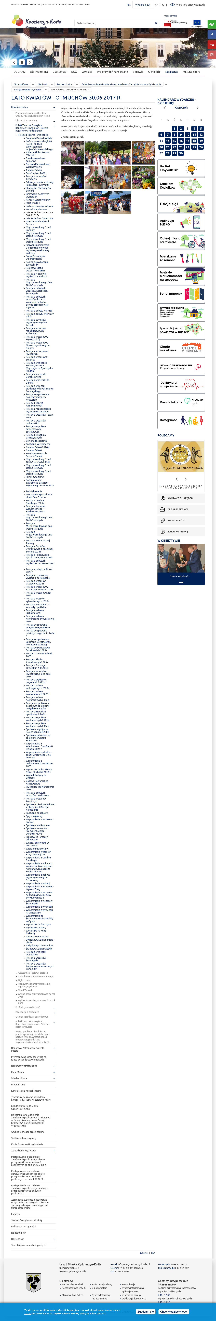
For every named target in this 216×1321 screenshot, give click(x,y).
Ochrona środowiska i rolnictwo (32, 1016)
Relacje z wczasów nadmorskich (36, 422)
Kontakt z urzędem (180, 498)
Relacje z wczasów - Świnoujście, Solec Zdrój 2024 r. (38, 674)
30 (181, 153)
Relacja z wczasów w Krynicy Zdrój (37, 338)
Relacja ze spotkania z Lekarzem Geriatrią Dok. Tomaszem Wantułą (38, 642)
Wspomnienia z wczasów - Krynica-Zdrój (40, 888)
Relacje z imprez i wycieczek (27, 90)
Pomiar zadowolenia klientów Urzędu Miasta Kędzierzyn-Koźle (33, 114)
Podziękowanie (34, 491)
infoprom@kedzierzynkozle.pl (134, 1264)
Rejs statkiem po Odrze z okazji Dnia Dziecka (39, 496)
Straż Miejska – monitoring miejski (28, 1245)
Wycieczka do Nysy (36, 927)
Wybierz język (142, 4)
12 (201, 134)
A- (163, 5)
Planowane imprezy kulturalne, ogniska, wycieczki (34, 985)
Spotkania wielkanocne (38, 825)
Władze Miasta (19, 1078)
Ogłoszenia (24, 980)
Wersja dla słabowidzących (190, 4)
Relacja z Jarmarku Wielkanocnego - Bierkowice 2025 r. (35, 509)
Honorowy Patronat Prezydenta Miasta (27, 1049)
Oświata (87, 71)
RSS (129, 4)
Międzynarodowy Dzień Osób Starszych (38, 234)
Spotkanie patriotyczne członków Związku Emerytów (38, 738)
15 (174, 140)
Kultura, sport (191, 71)
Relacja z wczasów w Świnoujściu (37, 352)
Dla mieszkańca (64, 84)
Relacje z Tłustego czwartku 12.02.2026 (37, 666)
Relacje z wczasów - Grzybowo (36, 177)
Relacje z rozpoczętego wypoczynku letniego (38, 410)
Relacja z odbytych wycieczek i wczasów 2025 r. (40, 563)
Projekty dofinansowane (112, 71)
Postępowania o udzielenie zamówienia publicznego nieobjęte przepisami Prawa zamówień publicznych (29, 1189)
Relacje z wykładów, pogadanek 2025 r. (36, 681)
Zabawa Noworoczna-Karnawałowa (37, 782)
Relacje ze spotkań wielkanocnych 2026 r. (37, 724)
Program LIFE (18, 1084)
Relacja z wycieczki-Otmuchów (36, 953)
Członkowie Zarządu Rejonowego (35, 976)
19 (201, 140)
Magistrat (171, 71)
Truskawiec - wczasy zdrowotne (37, 838)
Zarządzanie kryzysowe (23, 1150)
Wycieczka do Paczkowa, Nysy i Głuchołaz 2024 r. (39, 770)
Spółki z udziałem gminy (23, 1138)
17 (187, 140)
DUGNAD (19, 71)
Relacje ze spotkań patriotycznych (36, 436)
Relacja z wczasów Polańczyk (36, 800)
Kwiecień (181, 107)
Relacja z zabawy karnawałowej (35, 611)
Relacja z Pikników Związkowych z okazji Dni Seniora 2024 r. (39, 549)
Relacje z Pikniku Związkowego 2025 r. (37, 660)
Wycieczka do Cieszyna (38, 924)
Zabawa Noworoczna (37, 936)
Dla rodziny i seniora (26, 120)
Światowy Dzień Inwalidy (39, 138)
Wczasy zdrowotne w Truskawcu (37, 844)
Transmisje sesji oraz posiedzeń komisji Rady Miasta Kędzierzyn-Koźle (31, 1098)
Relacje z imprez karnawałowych (34, 404)
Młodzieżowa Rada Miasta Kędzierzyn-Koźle (24, 1107)
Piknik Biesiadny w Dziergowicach (35, 257)
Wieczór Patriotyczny (37, 848)
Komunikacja (128, 1284)
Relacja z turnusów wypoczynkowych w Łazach (36, 322)
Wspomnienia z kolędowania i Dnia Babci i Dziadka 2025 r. (39, 746)
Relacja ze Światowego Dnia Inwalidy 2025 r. (38, 649)
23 (181, 147)
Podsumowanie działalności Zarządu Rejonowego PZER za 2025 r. (40, 484)
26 (201, 147)
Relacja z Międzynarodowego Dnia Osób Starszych (39, 282)
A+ (156, 5)
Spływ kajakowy (34, 816)
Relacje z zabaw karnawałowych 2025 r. (38, 692)
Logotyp (15, 1214)
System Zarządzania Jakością (26, 1220)
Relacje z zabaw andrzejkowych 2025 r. (38, 687)
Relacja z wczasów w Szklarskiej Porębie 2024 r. (39, 588)
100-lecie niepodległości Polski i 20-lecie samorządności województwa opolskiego (39, 145)
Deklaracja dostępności (23, 1226)
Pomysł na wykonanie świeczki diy (37, 263)
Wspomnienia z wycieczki (39, 906)
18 (194, 140)
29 (174, 153)
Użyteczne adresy (131, 1295)
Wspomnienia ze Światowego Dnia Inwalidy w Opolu (39, 919)
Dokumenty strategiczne (24, 1066)
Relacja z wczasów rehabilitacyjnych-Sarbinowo (36, 331)
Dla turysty (59, 71)
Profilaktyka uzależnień (28, 1007)
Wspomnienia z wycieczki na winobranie (39, 911)
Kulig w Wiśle (33, 203)
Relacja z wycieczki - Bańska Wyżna (36, 375)
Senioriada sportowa (36, 440)
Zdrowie (138, 71)
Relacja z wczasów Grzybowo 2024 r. (36, 582)
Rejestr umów (18, 1232)
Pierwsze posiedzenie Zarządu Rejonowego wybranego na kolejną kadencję (37, 249)
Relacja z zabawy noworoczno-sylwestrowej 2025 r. (40, 619)
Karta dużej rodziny (102, 1284)
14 (167, 140)
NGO (74, 71)
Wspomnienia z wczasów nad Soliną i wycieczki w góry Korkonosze (39, 895)
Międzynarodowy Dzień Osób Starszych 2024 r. (38, 460)
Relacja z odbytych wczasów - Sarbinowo (37, 794)
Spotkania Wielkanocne (38, 444)
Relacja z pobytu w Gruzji (39, 310)
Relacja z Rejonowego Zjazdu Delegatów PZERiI (39, 556)
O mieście (154, 71)
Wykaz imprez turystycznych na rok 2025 (36, 995)
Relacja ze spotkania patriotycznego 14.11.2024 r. (40, 633)
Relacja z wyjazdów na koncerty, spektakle (37, 606)
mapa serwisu (170, 16)
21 (167, 147)
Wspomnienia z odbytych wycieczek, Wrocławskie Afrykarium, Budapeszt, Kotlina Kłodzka (39, 867)
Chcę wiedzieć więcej (173, 1311)
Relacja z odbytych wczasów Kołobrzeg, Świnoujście (37, 291)
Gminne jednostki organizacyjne (28, 1132)
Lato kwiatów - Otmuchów (39, 218)
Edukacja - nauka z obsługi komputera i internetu (39, 183)
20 (161, 147)
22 (174, 147)
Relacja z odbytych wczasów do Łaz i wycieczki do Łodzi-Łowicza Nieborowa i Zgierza (37, 302)
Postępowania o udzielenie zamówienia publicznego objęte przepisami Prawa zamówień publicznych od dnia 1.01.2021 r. (28, 1175)
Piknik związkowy (35, 477)
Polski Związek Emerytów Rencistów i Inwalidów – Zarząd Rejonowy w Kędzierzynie (121, 84)
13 (171, 488)
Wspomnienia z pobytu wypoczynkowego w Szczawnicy (38, 877)
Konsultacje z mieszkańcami (26, 1090)
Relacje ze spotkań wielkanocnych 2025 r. (37, 719)
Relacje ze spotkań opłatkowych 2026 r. (36, 713)
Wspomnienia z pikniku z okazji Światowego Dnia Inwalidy (39, 755)
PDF (153, 1253)
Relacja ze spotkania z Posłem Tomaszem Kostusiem (37, 397)
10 (187, 134)
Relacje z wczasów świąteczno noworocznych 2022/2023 (40, 966)
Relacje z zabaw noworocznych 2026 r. (37, 698)
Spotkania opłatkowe (37, 813)
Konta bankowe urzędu (74, 1288)
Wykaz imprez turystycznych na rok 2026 (36, 1001)
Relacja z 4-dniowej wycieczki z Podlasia (36, 275)
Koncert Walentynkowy (38, 200)
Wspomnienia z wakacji (38, 883)
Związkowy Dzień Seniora (39, 945)
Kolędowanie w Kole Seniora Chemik (36, 455)
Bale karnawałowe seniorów (35, 159)
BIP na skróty (177, 520)
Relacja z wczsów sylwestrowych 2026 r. (38, 600)
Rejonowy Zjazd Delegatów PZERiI (35, 269)
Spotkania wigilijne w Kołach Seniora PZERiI (37, 730)
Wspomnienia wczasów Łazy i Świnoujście (38, 853)
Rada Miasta (17, 1072)
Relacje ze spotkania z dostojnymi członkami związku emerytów (37, 706)
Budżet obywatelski (72, 1284)
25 (194, 147)
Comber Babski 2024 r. (37, 447)
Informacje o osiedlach (27, 1012)
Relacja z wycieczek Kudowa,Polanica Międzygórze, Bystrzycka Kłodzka (39, 367)
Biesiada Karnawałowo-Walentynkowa (38, 165)
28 (167, 153)
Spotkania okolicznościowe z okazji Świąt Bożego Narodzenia (40, 807)
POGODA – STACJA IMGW (54, 5)
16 (181, 140)
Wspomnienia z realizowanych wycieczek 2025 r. (39, 763)
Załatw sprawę (178, 531)
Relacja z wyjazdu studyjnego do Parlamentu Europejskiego (39, 389)
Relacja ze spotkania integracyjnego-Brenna (38, 626)
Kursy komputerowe (36, 209)
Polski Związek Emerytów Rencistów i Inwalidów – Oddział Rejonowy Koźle (32, 1024)
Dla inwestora (39, 71)
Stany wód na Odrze (72, 1295)
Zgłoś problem (99, 1288)
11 (194, 134)
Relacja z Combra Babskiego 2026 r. (35, 501)
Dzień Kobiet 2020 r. (36, 173)
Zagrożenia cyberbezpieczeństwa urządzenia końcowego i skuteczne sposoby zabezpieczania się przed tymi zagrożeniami (30, 1203)
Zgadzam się (146, 1311)
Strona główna (21, 84)
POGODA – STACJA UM (79, 5)
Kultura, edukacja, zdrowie (39, 206)
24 (187, 147)
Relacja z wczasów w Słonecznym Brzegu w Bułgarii (38, 345)
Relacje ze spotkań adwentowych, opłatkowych (36, 429)
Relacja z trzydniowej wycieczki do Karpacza (38, 576)
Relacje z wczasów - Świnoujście (36, 959)
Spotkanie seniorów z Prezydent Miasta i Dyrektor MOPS (37, 831)
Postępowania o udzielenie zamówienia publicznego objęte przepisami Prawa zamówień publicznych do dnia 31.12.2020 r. (28, 1160)
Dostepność (17, 1239)
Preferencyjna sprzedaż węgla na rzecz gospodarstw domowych (28, 1058)
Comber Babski (34, 170)
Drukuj (144, 1253)
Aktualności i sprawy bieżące (33, 972)
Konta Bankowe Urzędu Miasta (27, 1144)
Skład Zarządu (25, 990)
